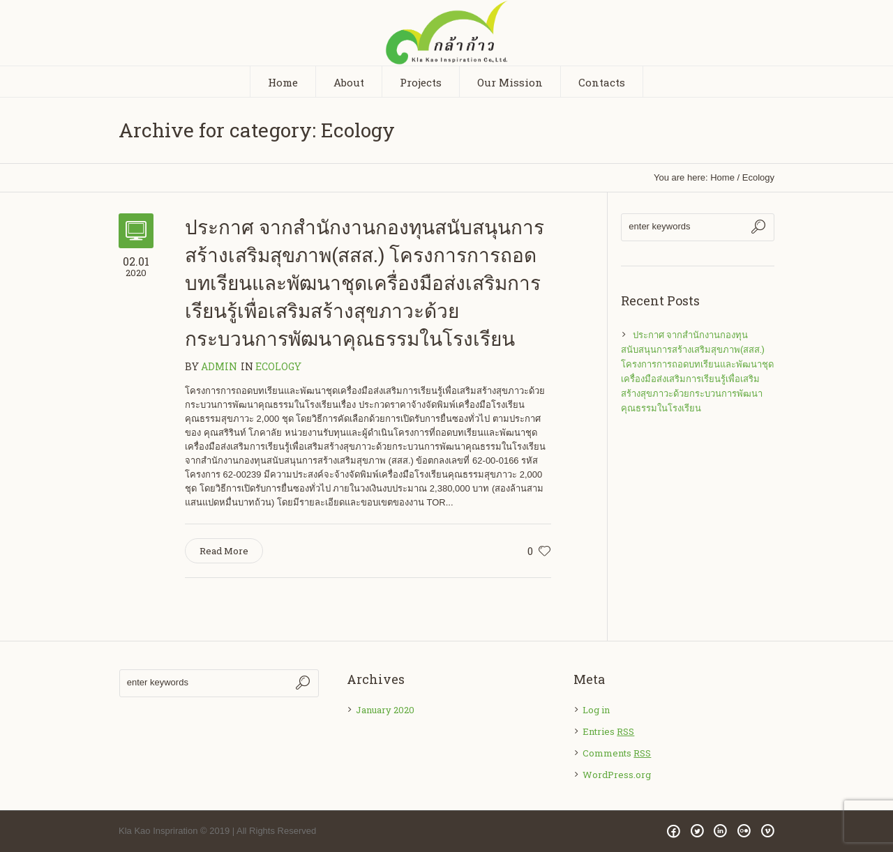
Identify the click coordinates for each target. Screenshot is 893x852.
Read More (224, 551)
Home (722, 177)
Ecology (758, 177)
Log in (596, 709)
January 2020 (385, 709)
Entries (608, 731)
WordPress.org (617, 774)
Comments (617, 753)
